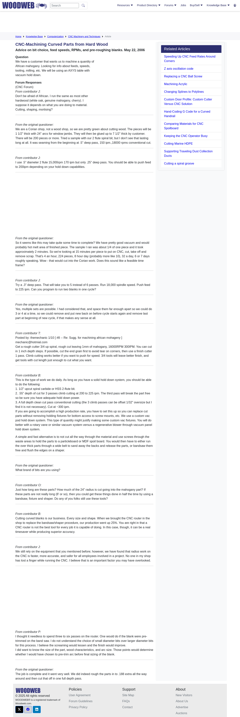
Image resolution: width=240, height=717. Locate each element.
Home (18, 36)
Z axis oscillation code (179, 68)
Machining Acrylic (175, 84)
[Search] (64, 5)
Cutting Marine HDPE (178, 143)
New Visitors (184, 695)
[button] (19, 709)
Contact (127, 707)
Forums (170, 5)
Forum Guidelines (80, 701)
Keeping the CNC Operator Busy (186, 136)
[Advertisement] (120, 22)
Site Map (128, 695)
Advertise (182, 707)
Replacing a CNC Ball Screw (183, 76)
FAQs (126, 701)
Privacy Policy (78, 707)
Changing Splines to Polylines (184, 91)
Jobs (183, 5)
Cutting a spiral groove (179, 163)
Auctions (181, 713)
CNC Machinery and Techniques (84, 36)
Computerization (55, 36)
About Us (182, 701)
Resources (125, 5)
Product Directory (149, 5)
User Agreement (80, 695)
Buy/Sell (196, 5)
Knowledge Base (218, 5)
